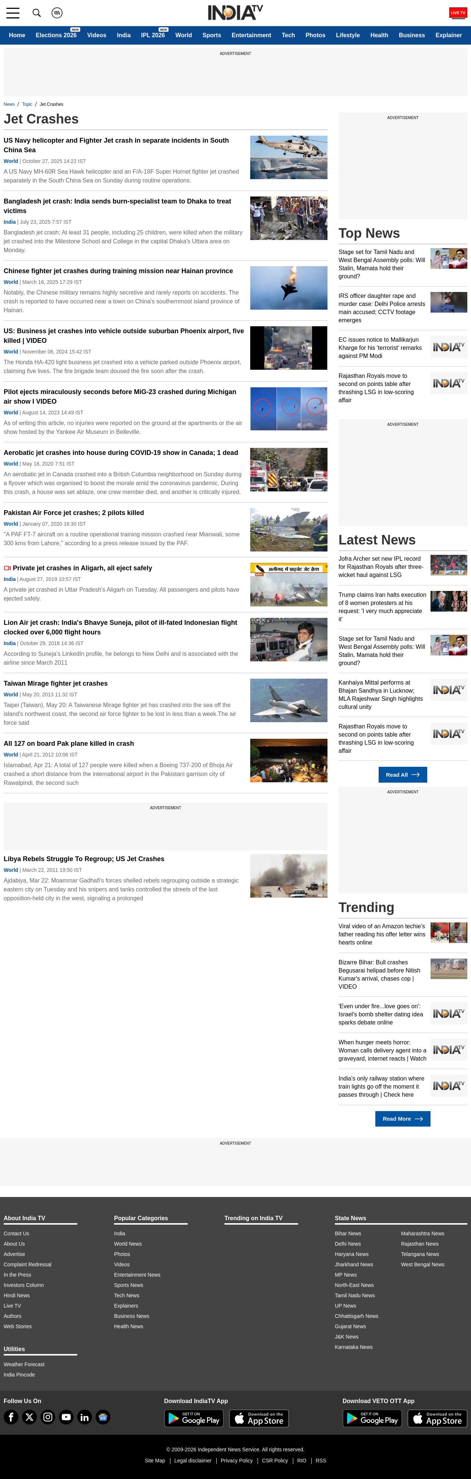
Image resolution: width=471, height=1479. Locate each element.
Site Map (155, 1461)
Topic (27, 104)
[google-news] (103, 1417)
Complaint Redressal (28, 1264)
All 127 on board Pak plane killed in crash (69, 743)
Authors (12, 1316)
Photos (315, 35)
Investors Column (24, 1285)
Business (412, 35)
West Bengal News (423, 1264)
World (184, 35)
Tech (288, 35)
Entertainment (252, 35)
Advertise (14, 1254)
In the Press (17, 1275)
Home (17, 35)
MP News (346, 1275)
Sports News (128, 1285)
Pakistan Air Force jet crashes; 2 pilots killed (74, 512)
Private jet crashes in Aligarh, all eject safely (78, 568)
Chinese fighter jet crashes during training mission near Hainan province (118, 271)
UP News (345, 1306)
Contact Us (16, 1233)
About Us (14, 1244)
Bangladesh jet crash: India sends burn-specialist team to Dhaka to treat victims (117, 206)
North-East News (354, 1285)
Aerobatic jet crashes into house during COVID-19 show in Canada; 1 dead (121, 452)
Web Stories (18, 1326)
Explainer (449, 35)
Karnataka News (354, 1347)
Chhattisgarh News (356, 1316)
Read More (403, 1119)
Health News (128, 1326)
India (124, 35)
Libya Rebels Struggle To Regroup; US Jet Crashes (84, 859)
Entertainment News (137, 1275)
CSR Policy (275, 1461)
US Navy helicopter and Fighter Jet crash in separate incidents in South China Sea (116, 145)
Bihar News (348, 1233)
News (9, 104)
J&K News (347, 1337)
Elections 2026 (56, 35)
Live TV (12, 1306)
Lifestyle (348, 35)
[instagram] (47, 1417)
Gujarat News (350, 1326)
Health (380, 35)
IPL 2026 (153, 35)
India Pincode (19, 1375)
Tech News (126, 1295)
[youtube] (66, 1417)
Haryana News (352, 1254)
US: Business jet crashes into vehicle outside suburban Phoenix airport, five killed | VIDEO (124, 335)
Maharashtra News (423, 1233)
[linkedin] (84, 1417)
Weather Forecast (24, 1364)
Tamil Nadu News (355, 1295)
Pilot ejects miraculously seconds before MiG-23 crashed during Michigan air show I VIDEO (120, 396)
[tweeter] (29, 1417)
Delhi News (348, 1244)
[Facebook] (11, 1417)
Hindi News (17, 1295)
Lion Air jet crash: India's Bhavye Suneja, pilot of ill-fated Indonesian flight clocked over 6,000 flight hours (120, 627)
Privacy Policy (237, 1461)
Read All (403, 774)
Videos (96, 35)
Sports (211, 35)
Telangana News (420, 1254)
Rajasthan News (420, 1244)
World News (128, 1244)
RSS (321, 1461)
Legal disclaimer (193, 1461)
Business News (131, 1316)
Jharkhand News (354, 1264)
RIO (302, 1461)
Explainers (126, 1306)
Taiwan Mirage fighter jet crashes (56, 683)
